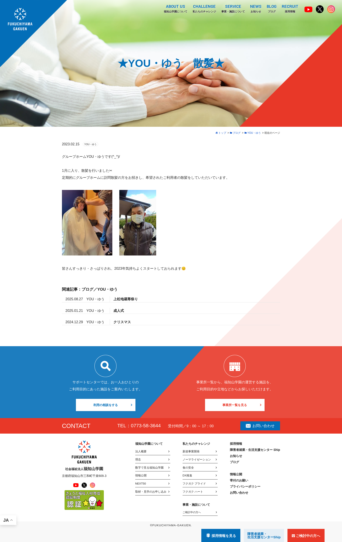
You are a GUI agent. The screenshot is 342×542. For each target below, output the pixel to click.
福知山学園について (175, 8)
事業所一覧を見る (234, 405)
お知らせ (256, 8)
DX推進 (187, 475)
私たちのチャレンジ (204, 8)
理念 (138, 459)
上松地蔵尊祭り (125, 299)
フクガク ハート (193, 491)
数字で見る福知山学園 (149, 467)
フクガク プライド (194, 483)
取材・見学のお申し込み (150, 491)
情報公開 (141, 475)
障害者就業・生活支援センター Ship (255, 450)
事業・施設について (233, 8)
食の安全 (188, 467)
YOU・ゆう (90, 144)
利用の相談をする (105, 405)
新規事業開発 (191, 451)
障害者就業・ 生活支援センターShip (264, 535)
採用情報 (290, 8)
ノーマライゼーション (197, 459)
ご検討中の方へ (192, 512)
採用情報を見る (224, 536)
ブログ (272, 8)
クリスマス (122, 322)
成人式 (118, 311)
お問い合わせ (260, 426)
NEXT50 (140, 483)
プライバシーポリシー (245, 486)
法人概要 (141, 451)
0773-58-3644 (146, 425)
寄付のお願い (239, 480)
